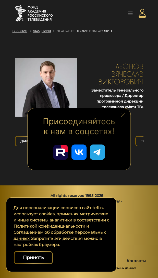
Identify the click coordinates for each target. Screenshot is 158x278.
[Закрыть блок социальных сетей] (123, 115)
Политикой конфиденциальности (49, 226)
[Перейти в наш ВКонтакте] (79, 152)
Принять (33, 257)
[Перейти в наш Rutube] (60, 152)
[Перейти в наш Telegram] (97, 152)
